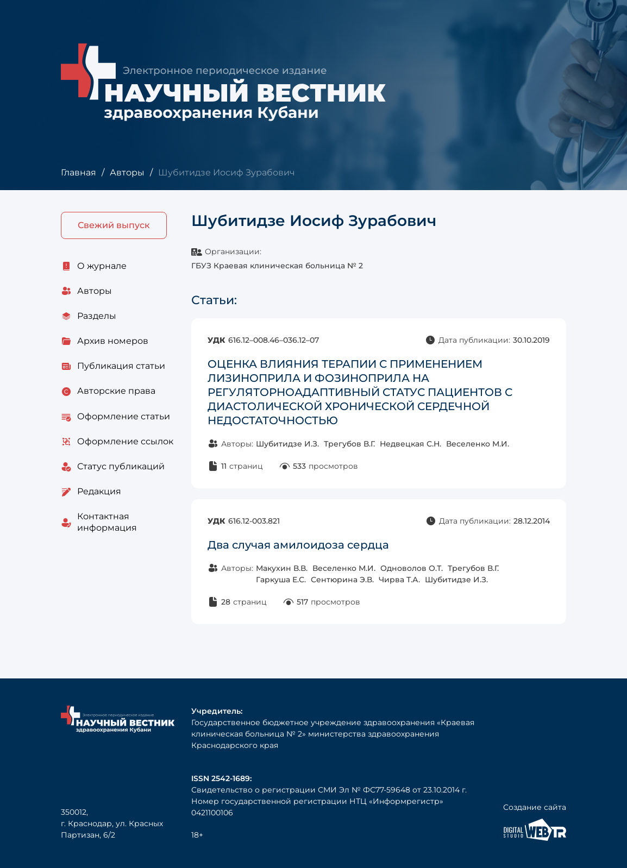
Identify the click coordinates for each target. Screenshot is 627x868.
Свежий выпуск (114, 225)
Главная (78, 172)
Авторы (127, 172)
